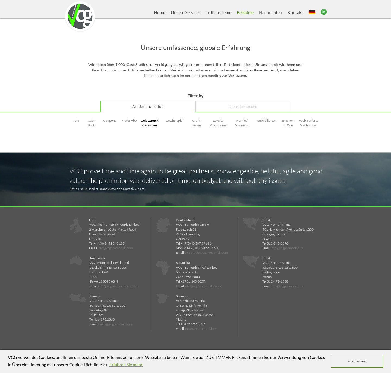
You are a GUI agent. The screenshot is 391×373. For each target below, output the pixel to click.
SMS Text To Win (288, 122)
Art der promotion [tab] (147, 106)
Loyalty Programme (218, 122)
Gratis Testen (196, 122)
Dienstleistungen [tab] (243, 106)
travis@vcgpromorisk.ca (115, 324)
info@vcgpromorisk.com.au (118, 286)
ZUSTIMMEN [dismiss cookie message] (357, 361)
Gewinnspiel (174, 120)
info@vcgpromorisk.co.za (202, 286)
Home (159, 12)
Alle (76, 120)
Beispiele (245, 12)
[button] (312, 12)
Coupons (109, 120)
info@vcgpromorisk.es (200, 329)
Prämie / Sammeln (241, 122)
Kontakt (295, 12)
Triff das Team (218, 12)
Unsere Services (185, 12)
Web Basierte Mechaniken (308, 122)
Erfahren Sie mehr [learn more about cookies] (126, 364)
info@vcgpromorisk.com (115, 248)
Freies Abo (129, 120)
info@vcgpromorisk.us (287, 248)
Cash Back (91, 122)
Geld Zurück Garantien (150, 122)
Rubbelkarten (266, 120)
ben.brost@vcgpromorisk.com (206, 252)
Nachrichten (270, 12)
